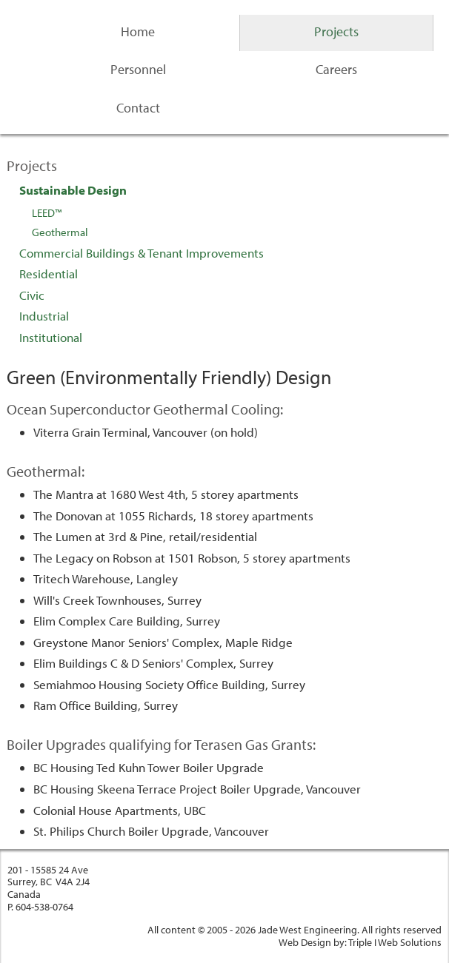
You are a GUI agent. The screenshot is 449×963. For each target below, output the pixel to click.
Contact (138, 107)
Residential (48, 273)
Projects (336, 31)
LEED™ (46, 213)
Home (138, 31)
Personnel (138, 69)
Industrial (44, 315)
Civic (31, 295)
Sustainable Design (73, 190)
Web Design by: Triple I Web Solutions (360, 942)
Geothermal (60, 232)
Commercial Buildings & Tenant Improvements (141, 253)
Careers (336, 69)
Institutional (50, 337)
